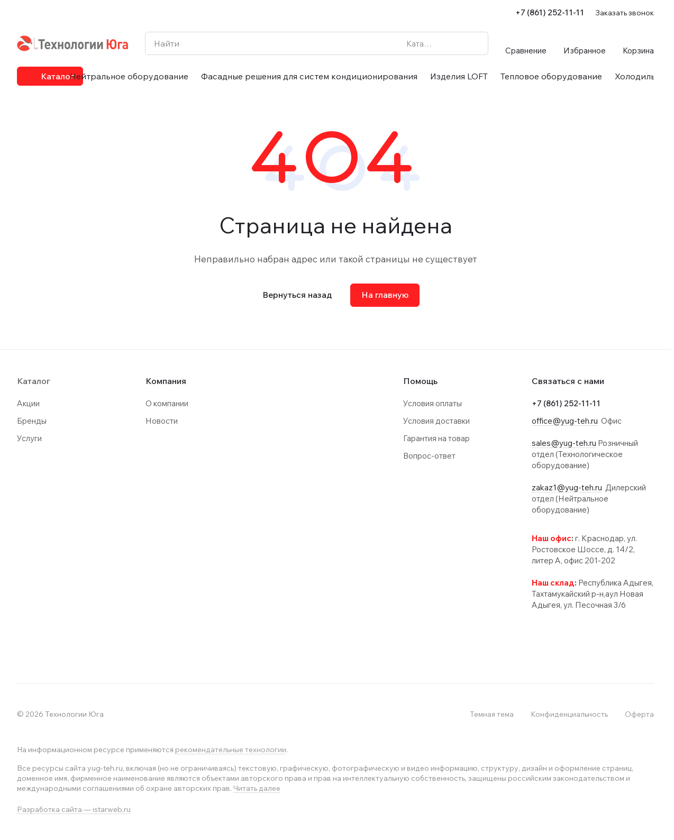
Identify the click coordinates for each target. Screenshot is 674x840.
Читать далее (256, 788)
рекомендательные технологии (230, 749)
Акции (28, 403)
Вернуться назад (297, 294)
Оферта (639, 714)
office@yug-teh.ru (565, 421)
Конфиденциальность (569, 714)
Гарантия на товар (436, 438)
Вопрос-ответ (429, 456)
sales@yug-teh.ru (564, 443)
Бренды (32, 421)
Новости (161, 421)
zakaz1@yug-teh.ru (567, 487)
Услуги (29, 438)
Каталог (33, 381)
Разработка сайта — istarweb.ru (74, 809)
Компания (165, 381)
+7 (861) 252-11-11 (549, 12)
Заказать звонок (624, 12)
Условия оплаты (432, 403)
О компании (166, 403)
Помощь (420, 381)
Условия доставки (436, 421)
